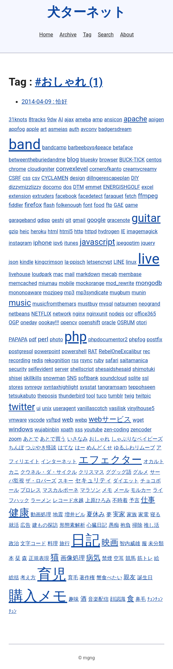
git (68, 220)
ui (38, 408)
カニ (14, 472)
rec (146, 351)
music (20, 302)
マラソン (90, 490)
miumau (48, 283)
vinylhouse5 (140, 408)
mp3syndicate (92, 292)
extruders (43, 196)
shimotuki (143, 369)
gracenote (118, 220)
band (25, 144)
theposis (47, 396)
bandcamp (54, 147)
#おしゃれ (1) (69, 82)
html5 (66, 231)
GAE (118, 205)
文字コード (33, 543)
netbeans (19, 314)
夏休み (95, 514)
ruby (99, 360)
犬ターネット (86, 12)
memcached (23, 283)
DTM (78, 187)
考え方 (28, 577)
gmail (79, 220)
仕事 (148, 499)
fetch (130, 196)
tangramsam (112, 387)
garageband (22, 220)
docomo (52, 187)
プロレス (30, 490)
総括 (14, 577)
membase (130, 274)
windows (21, 429)
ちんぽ (16, 447)
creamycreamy (140, 169)
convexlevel (72, 168)
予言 (134, 500)
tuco (101, 396)
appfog (17, 129)
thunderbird (72, 396)
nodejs (116, 314)
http (78, 231)
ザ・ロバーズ (40, 481)
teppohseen (141, 387)
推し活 (151, 525)
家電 (143, 514)
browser (108, 160)
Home (46, 34)
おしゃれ (99, 439)
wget (138, 420)
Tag (87, 34)
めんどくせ (99, 447)
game (131, 205)
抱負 (125, 525)
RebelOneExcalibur (120, 351)
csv (36, 178)
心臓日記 (96, 525)
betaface (123, 147)
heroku (38, 231)
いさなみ (77, 439)
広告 (25, 525)
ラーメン (41, 500)
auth (74, 129)
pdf (33, 339)
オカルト (153, 461)
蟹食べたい (109, 577)
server (62, 369)
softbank (88, 378)
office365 (145, 314)
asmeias (58, 129)
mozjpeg (53, 292)
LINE (119, 262)
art (43, 129)
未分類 (156, 543)
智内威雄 (130, 543)
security (18, 369)
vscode (36, 420)
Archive (68, 34)
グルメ (140, 472)
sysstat (88, 387)
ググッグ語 (119, 472)
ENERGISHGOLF (121, 187)
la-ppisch (75, 262)
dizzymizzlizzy (25, 187)
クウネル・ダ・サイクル (48, 472)
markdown (88, 274)
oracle (109, 322)
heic (24, 231)
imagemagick (142, 231)
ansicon (113, 119)
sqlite (134, 378)
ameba (83, 119)
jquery (148, 243)
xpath (67, 429)
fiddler (16, 205)
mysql (106, 304)
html (53, 231)
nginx (79, 314)
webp (81, 420)
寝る (155, 514)
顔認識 (117, 599)
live (148, 258)
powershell (74, 351)
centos (153, 160)
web (67, 419)
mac (58, 274)
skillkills (32, 378)
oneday (28, 322)
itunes (71, 243)
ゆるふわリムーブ (134, 447)
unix (46, 408)
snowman (54, 378)
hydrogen (108, 231)
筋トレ (145, 558)
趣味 (73, 599)
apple (32, 129)
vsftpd (53, 420)
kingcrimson (49, 262)
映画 (110, 542)
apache (135, 119)
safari (111, 360)
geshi (57, 220)
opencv (68, 322)
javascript (97, 242)
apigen (156, 119)
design (77, 178)
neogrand (149, 304)
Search (106, 34)
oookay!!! (49, 322)
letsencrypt (99, 262)
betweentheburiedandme (37, 160)
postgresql (21, 351)
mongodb (149, 283)
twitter (22, 406)
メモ (107, 490)
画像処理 (72, 558)
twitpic (143, 396)
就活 (14, 525)
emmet (94, 187)
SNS (72, 378)
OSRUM (126, 322)
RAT (92, 351)
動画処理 (41, 514)
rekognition (57, 360)
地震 (58, 514)
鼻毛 (140, 599)
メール (121, 490)
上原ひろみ (98, 500)
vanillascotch (92, 408)
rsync (86, 360)
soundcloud (113, 378)
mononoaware (25, 292)
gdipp (43, 220)
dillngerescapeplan (108, 178)
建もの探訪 (45, 525)
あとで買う (53, 439)
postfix (154, 339)
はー (80, 447)
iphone (42, 242)
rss (75, 360)
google (96, 220)
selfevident (40, 369)
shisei (15, 378)
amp (98, 119)
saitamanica (134, 360)
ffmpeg (148, 195)
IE (123, 231)
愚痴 (114, 525)
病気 (93, 557)
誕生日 (145, 577)
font (87, 205)
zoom (15, 439)
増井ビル (75, 514)
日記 (85, 540)
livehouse (19, 274)
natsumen (125, 304)
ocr (129, 314)
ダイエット (126, 481)
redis (37, 360)
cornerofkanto (105, 169)
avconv (89, 129)
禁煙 (107, 558)
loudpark (42, 274)
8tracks (37, 119)
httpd (90, 231)
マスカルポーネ (60, 490)
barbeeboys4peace (89, 147)
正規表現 (39, 558)
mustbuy (88, 304)
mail (70, 274)
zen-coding (116, 429)
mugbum (120, 292)
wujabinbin (46, 429)
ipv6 (58, 243)
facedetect (90, 196)
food (99, 205)
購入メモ (38, 595)
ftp (109, 205)
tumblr (115, 396)
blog (73, 159)
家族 (132, 514)
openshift (89, 322)
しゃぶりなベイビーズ (137, 439)
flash (49, 205)
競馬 (130, 558)
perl (43, 339)
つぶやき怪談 (40, 447)
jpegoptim (128, 243)
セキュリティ (93, 480)
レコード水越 (68, 500)
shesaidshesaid (113, 369)
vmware (18, 420)
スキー (65, 481)
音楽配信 (98, 599)
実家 (119, 514)
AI (60, 119)
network (62, 314)
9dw (52, 119)
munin (139, 292)
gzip (13, 231)
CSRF (15, 178)
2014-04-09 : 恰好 (44, 101)
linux (131, 262)
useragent (64, 408)
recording (19, 360)
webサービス (110, 419)
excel (147, 187)
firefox (33, 204)
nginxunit (96, 314)
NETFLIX (41, 314)
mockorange (90, 283)
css (27, 178)
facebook (66, 196)
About (127, 34)
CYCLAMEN (54, 178)
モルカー (141, 490)
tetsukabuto (22, 396)
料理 (53, 543)
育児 (51, 574)
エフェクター (110, 460)
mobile (66, 283)
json (13, 262)
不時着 (120, 500)
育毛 (73, 577)
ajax (69, 119)
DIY (135, 178)
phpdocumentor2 (108, 339)
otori (141, 322)
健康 (19, 513)
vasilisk (117, 408)
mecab (109, 274)
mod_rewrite (120, 283)
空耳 (119, 558)
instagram (20, 243)
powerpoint (47, 351)
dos (67, 187)
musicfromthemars (54, 304)
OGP (14, 322)
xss (79, 429)
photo (56, 339)
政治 (14, 543)
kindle (26, 262)
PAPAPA (18, 339)
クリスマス (91, 472)
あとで (31, 439)
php (75, 336)
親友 (129, 577)
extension (20, 196)
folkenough (69, 205)
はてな (65, 447)
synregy (33, 387)
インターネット (59, 461)
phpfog (137, 339)
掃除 (137, 525)
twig (129, 396)
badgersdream (115, 129)
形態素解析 (72, 525)
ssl (145, 378)
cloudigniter (41, 169)
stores (16, 387)
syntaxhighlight (61, 387)
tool (90, 396)
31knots (18, 119)
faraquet (113, 196)
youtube (93, 429)
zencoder (141, 429)
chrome (17, 169)
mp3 (69, 292)
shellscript (82, 369)
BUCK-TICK (132, 160)
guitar (146, 218)
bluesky (89, 160)
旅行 (64, 543)
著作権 (87, 577)
